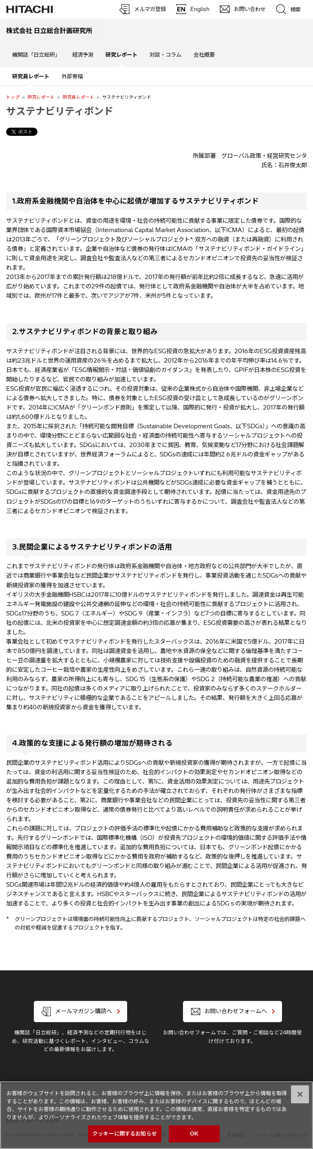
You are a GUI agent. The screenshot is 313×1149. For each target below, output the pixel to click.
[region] (156, 1115)
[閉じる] (300, 1094)
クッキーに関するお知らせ (125, 1133)
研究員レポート (78, 97)
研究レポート (41, 97)
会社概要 (204, 54)
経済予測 (82, 54)
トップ (13, 97)
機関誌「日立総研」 (36, 54)
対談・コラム (165, 54)
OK (194, 1133)
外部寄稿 (72, 76)
